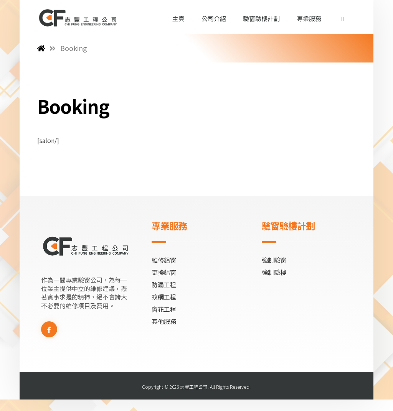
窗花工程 (164, 309)
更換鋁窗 (164, 272)
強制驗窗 (274, 260)
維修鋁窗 (164, 260)
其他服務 (164, 321)
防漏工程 (164, 284)
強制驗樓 (274, 272)
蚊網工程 (164, 296)
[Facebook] (49, 329)
